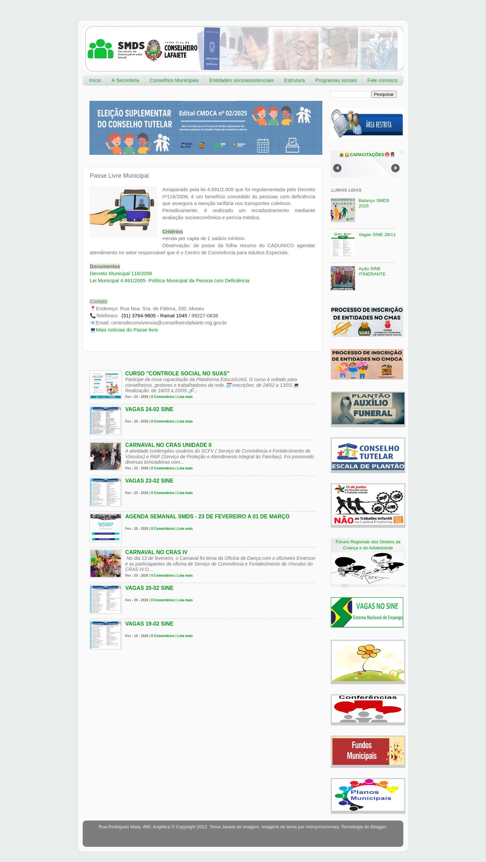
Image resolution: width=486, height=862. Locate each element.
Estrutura (294, 80)
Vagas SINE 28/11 (377, 234)
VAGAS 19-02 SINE (149, 624)
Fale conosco (382, 80)
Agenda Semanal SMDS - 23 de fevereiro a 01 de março (207, 516)
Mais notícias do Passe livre (127, 330)
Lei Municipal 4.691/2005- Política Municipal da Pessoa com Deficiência (169, 280)
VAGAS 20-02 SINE (149, 588)
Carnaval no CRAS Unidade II (168, 445)
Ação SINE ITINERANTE (371, 271)
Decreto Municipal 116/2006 (121, 273)
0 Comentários (162, 397)
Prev (337, 168)
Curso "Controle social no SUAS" (177, 373)
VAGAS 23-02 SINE (149, 481)
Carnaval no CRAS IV (156, 552)
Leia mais (185, 397)
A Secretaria (125, 80)
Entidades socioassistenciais (241, 80)
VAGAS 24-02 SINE (149, 409)
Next (395, 168)
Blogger (378, 826)
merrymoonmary (322, 826)
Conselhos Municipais (174, 80)
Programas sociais (336, 80)
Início (95, 80)
